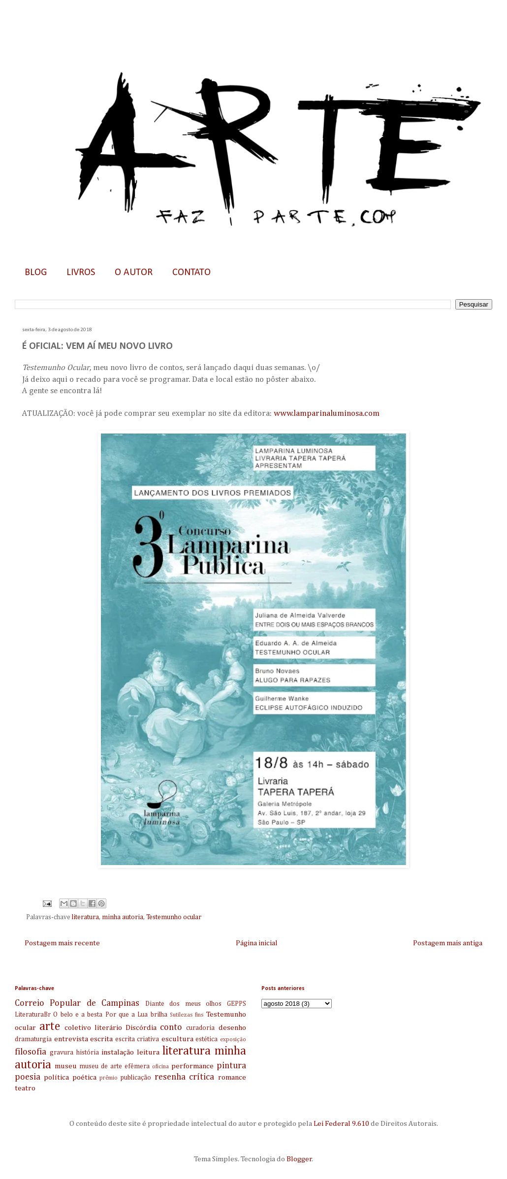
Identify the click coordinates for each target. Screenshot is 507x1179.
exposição (233, 1040)
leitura (148, 1052)
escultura (177, 1039)
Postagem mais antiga (447, 943)
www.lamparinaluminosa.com (327, 413)
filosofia (30, 1052)
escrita (101, 1039)
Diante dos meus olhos (183, 1003)
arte (49, 1026)
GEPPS (236, 1003)
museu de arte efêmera (114, 1066)
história (87, 1052)
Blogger (299, 1159)
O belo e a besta (77, 1014)
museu (66, 1066)
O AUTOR (134, 273)
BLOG (36, 273)
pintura (231, 1065)
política (56, 1077)
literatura (85, 917)
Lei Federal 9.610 (340, 1123)
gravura (61, 1052)
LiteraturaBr (33, 1014)
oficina (160, 1067)
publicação (136, 1077)
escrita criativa (137, 1039)
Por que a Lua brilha (136, 1014)
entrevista (71, 1039)
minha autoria (122, 917)
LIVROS (80, 273)
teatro (25, 1088)
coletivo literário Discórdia (110, 1027)
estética (206, 1039)
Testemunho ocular (173, 917)
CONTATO (191, 273)
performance (192, 1066)
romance (232, 1077)
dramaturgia (33, 1039)
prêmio (108, 1078)
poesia (27, 1077)
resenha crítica (184, 1077)
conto (171, 1027)
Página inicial (257, 943)
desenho (232, 1027)
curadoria (200, 1027)
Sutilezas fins (186, 1015)
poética (84, 1077)
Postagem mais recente (62, 943)
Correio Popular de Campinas (77, 1003)
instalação (117, 1052)
